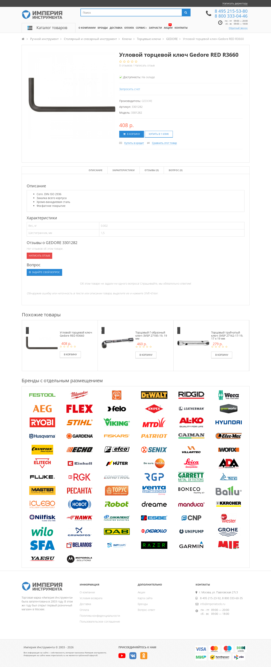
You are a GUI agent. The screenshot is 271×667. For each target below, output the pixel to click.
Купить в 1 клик (159, 134)
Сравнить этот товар (164, 143)
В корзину (131, 134)
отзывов (126, 65)
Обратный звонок (238, 28)
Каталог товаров (51, 27)
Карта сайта (145, 598)
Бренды (143, 604)
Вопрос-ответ (146, 610)
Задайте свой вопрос (44, 272)
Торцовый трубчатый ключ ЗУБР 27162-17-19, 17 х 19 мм (227, 335)
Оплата (84, 610)
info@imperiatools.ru (212, 604)
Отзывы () (152, 170)
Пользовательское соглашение (100, 621)
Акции (141, 592)
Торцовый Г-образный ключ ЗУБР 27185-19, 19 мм (151, 335)
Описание (95, 170)
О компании (87, 592)
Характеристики (123, 170)
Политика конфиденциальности (100, 615)
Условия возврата (91, 598)
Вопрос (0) (176, 170)
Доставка (85, 604)
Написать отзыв (145, 65)
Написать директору (235, 3)
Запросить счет (129, 89)
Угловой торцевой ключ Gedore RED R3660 (76, 334)
